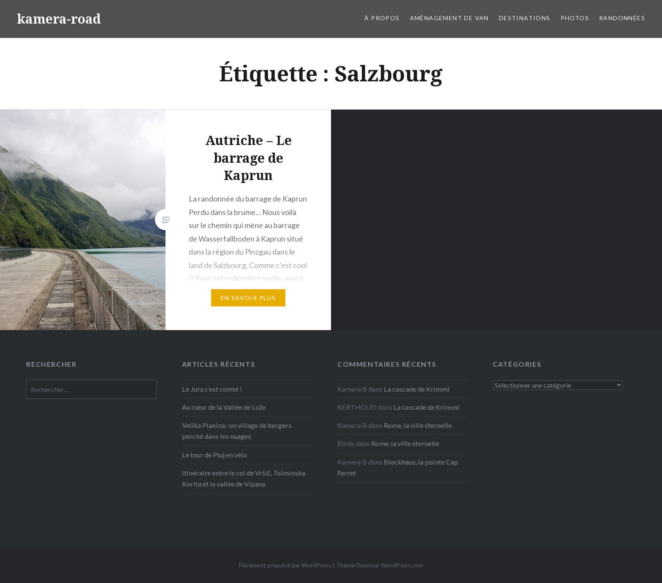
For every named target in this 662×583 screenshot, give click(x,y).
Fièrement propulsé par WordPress (285, 565)
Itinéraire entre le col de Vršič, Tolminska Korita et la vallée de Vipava (243, 478)
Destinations (525, 17)
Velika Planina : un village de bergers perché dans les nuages (237, 430)
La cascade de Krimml (417, 389)
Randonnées (622, 17)
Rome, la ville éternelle (418, 425)
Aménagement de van (449, 17)
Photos (575, 17)
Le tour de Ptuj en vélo (214, 455)
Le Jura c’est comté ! (212, 389)
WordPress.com (402, 565)
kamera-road (59, 18)
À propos (381, 17)
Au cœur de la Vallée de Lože (224, 407)
